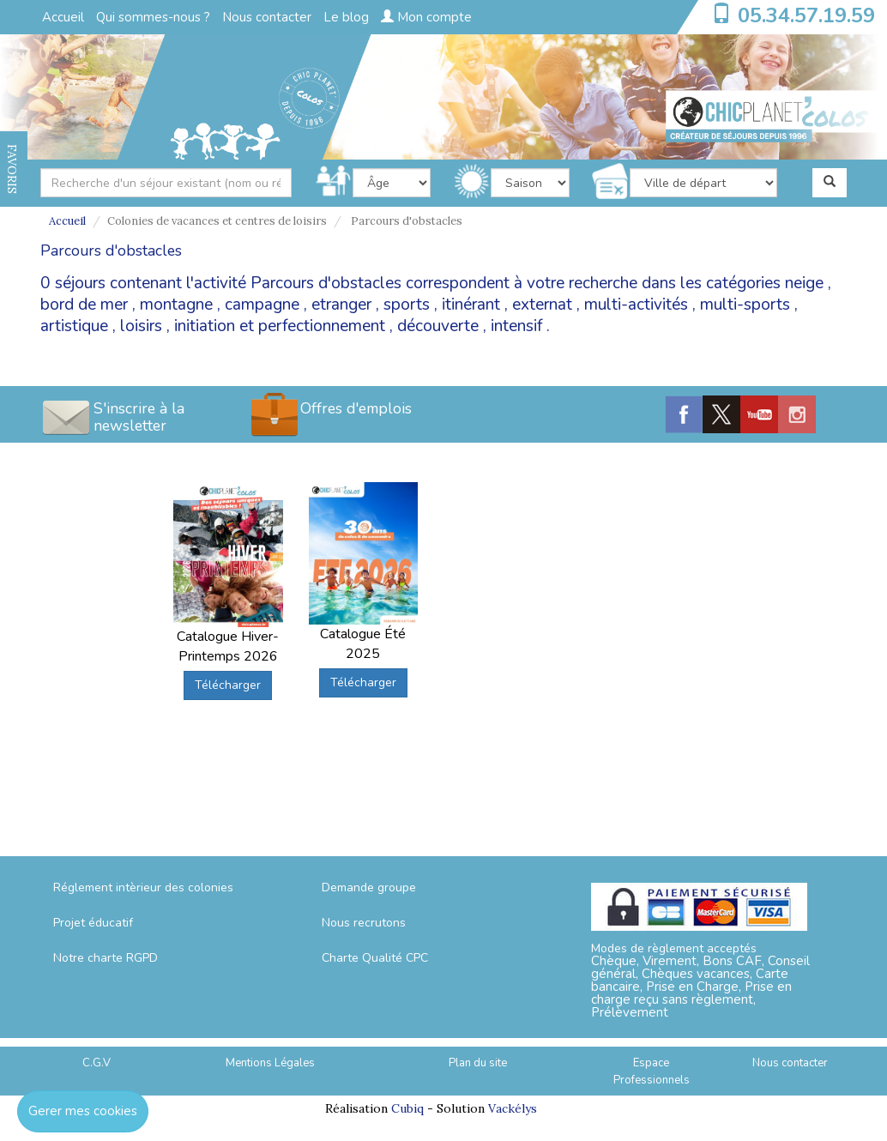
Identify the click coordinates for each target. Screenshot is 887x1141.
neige (804, 283)
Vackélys (512, 1108)
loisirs (141, 326)
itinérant (471, 304)
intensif (516, 326)
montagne (176, 304)
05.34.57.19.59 (806, 15)
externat (542, 304)
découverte (438, 326)
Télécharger (228, 685)
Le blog (346, 17)
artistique (74, 326)
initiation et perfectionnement (279, 326)
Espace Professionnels (651, 1072)
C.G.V (96, 1063)
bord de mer (84, 304)
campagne (262, 304)
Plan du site (478, 1063)
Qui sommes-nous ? (153, 17)
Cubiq (407, 1108)
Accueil (63, 17)
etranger (341, 304)
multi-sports (745, 304)
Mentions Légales (270, 1063)
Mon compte (426, 17)
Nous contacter (266, 17)
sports (406, 304)
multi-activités (636, 304)
